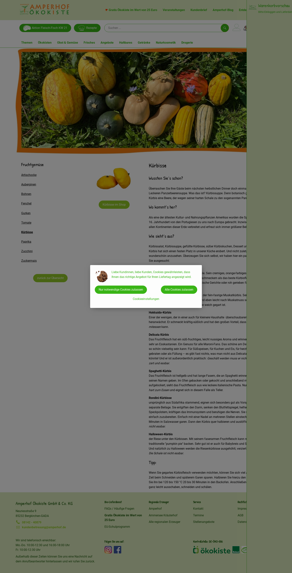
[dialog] (146, 286)
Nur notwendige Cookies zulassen (121, 289)
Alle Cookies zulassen (179, 289)
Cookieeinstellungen (146, 299)
